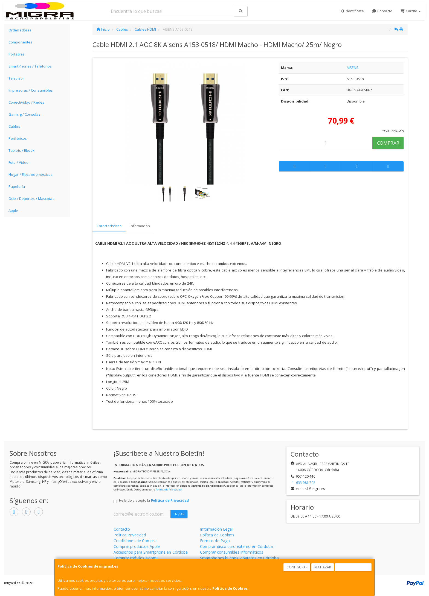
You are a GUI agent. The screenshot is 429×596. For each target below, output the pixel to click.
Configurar (297, 567)
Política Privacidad (130, 534)
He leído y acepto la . (154, 500)
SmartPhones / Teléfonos (30, 66)
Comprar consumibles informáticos (231, 552)
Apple (13, 210)
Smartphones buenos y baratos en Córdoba (239, 557)
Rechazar (322, 567)
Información (140, 225)
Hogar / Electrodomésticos (30, 174)
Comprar (388, 143)
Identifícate (352, 10)
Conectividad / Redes (26, 102)
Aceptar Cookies (353, 567)
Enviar (179, 514)
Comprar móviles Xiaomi (136, 557)
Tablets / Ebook (21, 150)
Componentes (20, 42)
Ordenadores (19, 30)
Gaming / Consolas (24, 114)
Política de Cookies (230, 588)
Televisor (16, 78)
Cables (14, 126)
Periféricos (17, 138)
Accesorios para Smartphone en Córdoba (151, 552)
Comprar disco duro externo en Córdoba (236, 546)
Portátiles (16, 54)
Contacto (382, 10)
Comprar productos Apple (137, 546)
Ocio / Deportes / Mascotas (31, 198)
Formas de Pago (215, 540)
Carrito (411, 10)
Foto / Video (18, 162)
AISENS (353, 67)
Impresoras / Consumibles (30, 90)
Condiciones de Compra (135, 540)
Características (109, 225)
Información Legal (216, 529)
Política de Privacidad (169, 489)
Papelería (16, 186)
